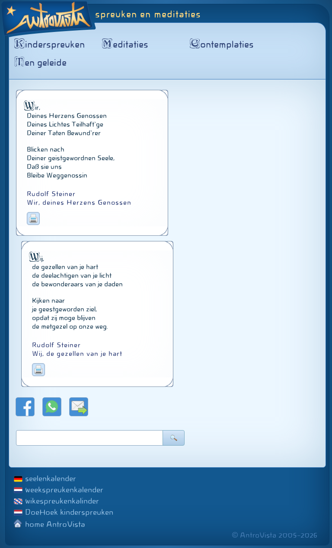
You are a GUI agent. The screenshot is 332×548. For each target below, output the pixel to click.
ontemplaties (223, 44)
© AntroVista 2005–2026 (274, 535)
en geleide (42, 63)
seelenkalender (50, 478)
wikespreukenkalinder (62, 501)
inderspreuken (51, 44)
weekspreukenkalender (64, 489)
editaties (126, 44)
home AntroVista (55, 524)
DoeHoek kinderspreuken (69, 512)
